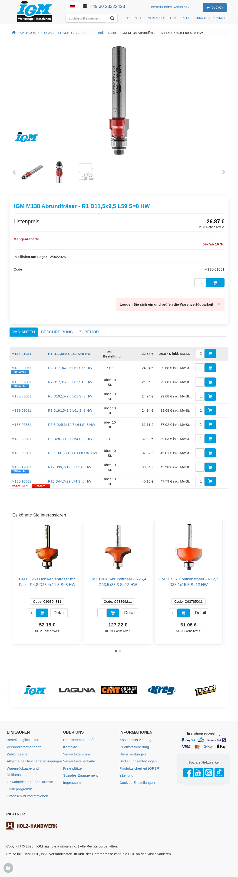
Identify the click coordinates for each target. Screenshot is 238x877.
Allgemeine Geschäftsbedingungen (34, 759)
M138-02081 (21, 380)
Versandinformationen (24, 745)
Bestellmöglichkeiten (23, 738)
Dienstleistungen (132, 752)
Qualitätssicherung (133, 745)
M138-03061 (21, 394)
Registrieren (161, 7)
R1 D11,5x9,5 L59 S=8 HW (69, 352)
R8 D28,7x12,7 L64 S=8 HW (70, 437)
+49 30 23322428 (107, 6)
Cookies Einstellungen (136, 780)
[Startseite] (13, 33)
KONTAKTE (220, 18)
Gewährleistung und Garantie (29, 779)
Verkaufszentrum (76, 752)
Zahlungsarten (18, 752)
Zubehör (89, 330)
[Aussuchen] (112, 18)
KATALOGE (185, 18)
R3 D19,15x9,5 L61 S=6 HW (70, 394)
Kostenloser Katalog (135, 738)
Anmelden (182, 7)
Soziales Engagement (80, 773)
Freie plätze (72, 766)
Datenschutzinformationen (27, 793)
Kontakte (70, 745)
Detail (59, 610)
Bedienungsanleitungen (137, 759)
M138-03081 (21, 408)
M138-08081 (21, 437)
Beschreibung (57, 330)
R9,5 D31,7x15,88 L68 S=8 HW (72, 451)
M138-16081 (21, 479)
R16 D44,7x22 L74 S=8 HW (69, 479)
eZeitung (126, 773)
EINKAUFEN (203, 18)
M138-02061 (21, 366)
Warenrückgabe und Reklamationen (22, 769)
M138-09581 (21, 451)
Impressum (71, 780)
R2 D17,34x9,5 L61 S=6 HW (70, 366)
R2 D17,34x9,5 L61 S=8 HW (70, 380)
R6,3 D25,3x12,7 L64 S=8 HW (71, 423)
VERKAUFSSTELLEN (162, 18)
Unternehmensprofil (78, 738)
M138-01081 (21, 352)
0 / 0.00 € (214, 8)
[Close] (219, 302)
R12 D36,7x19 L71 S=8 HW (69, 465)
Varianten (23, 330)
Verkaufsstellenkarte (79, 759)
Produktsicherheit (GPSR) (139, 766)
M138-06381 (21, 423)
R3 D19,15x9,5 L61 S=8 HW (70, 408)
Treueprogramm (19, 786)
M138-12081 (21, 465)
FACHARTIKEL (136, 18)
